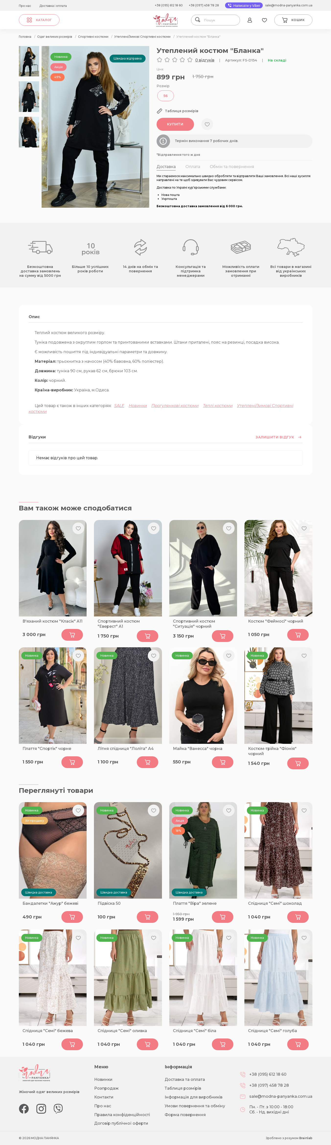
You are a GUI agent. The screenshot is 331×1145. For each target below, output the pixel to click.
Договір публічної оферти (121, 1123)
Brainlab (305, 1138)
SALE (119, 405)
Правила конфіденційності (122, 1114)
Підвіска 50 (109, 903)
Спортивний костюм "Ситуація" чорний (194, 624)
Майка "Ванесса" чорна (197, 748)
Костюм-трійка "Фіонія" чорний (272, 751)
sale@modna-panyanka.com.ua (288, 5)
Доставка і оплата (53, 6)
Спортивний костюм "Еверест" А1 (119, 624)
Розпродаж (106, 1088)
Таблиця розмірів (183, 1088)
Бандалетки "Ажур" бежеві (50, 903)
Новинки (138, 405)
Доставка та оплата (185, 1079)
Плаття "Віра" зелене (195, 903)
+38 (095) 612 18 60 (169, 5)
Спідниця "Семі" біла (194, 1030)
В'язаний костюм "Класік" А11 (52, 621)
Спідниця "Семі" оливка (122, 1030)
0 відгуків (204, 60)
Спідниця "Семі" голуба (272, 1030)
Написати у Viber (244, 5)
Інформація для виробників (193, 1097)
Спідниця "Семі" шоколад (275, 903)
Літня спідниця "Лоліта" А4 (126, 748)
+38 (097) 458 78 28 (204, 5)
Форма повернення (185, 1114)
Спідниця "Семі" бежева (48, 1030)
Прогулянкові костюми (175, 405)
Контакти (104, 1097)
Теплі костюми (218, 405)
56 (165, 96)
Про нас (25, 6)
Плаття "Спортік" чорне (47, 748)
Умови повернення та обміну (195, 1106)
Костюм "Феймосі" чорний (275, 621)
